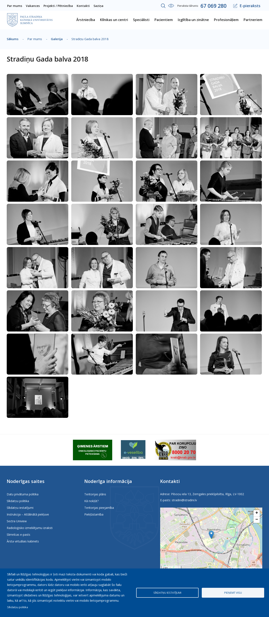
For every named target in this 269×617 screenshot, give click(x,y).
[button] (37, 77)
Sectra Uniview (17, 521)
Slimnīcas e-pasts (18, 535)
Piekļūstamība (93, 514)
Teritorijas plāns (95, 494)
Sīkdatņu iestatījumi (20, 508)
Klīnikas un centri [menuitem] (114, 19)
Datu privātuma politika (22, 494)
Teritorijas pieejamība (99, 508)
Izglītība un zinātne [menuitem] (193, 19)
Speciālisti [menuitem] (141, 19)
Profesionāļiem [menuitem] (226, 19)
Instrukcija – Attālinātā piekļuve (28, 514)
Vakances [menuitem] (33, 6)
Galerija (57, 39)
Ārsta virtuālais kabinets (23, 541)
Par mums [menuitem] (14, 6)
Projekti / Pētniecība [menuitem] (58, 6)
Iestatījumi (171, 6)
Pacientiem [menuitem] (163, 19)
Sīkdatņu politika (18, 501)
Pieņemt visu (233, 593)
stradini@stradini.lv (184, 500)
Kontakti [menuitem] (83, 6)
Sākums (12, 39)
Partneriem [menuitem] (253, 19)
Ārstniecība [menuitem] (85, 19)
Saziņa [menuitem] (98, 6)
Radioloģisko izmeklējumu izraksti (30, 528)
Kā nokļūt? (91, 501)
